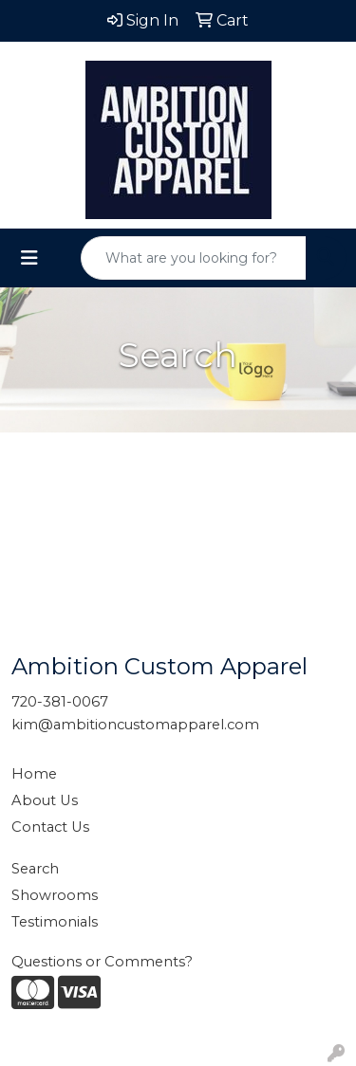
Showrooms (54, 895)
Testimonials (54, 921)
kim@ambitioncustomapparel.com (135, 724)
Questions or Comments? (102, 961)
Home (34, 773)
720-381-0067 (59, 701)
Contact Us (50, 827)
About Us (44, 800)
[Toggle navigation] (29, 258)
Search (35, 868)
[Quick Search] (194, 258)
